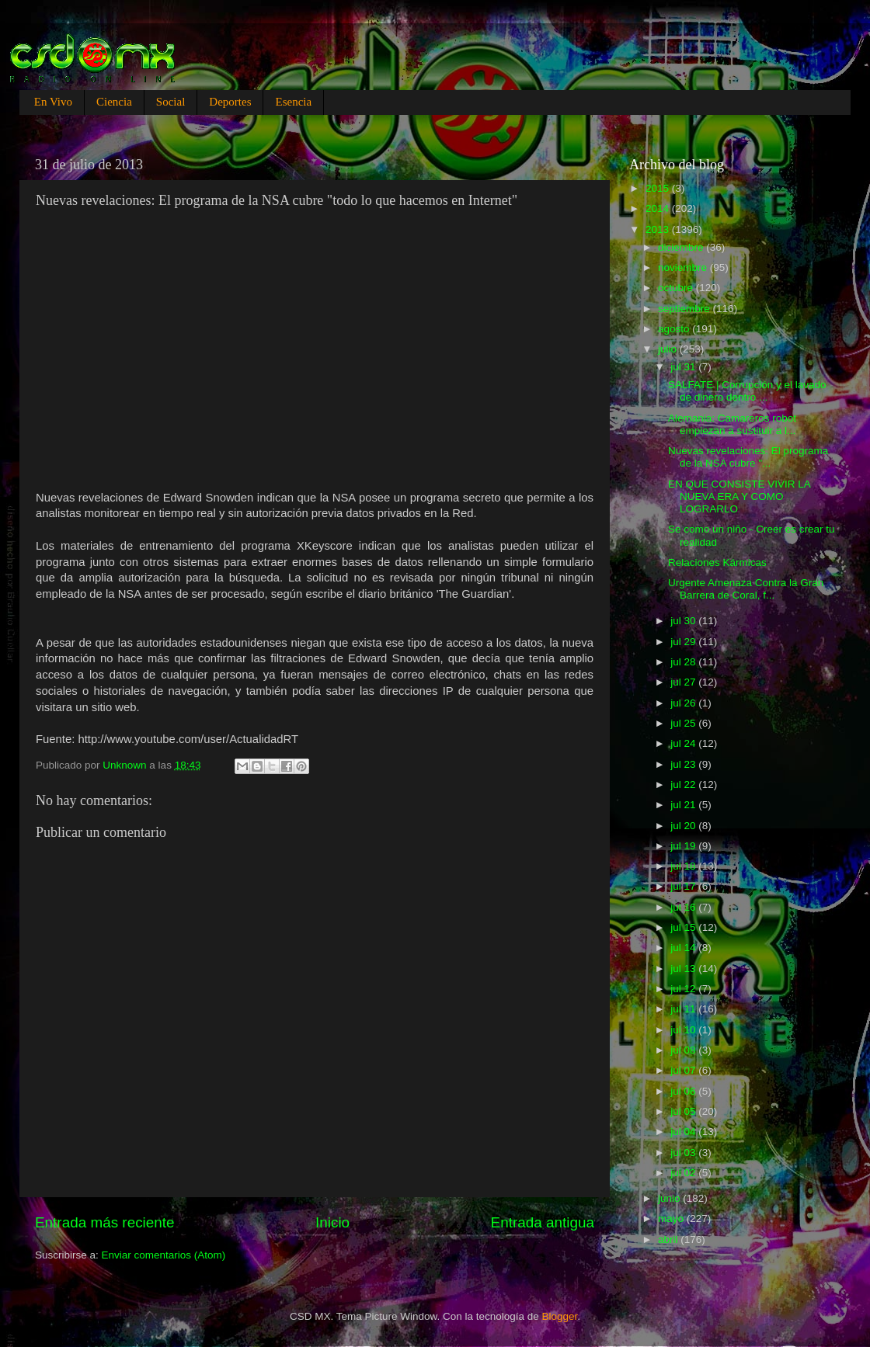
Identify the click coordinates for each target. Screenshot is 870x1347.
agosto (675, 329)
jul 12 (684, 989)
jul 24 (684, 743)
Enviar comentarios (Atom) (164, 1255)
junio (670, 1198)
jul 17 (684, 886)
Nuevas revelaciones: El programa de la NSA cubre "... (748, 457)
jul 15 (684, 927)
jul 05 (684, 1111)
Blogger (560, 1316)
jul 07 (684, 1070)
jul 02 (684, 1173)
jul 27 (684, 682)
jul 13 (684, 968)
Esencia (293, 101)
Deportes (230, 101)
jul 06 (684, 1091)
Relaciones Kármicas (717, 562)
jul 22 (684, 784)
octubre (677, 287)
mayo (672, 1218)
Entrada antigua (542, 1222)
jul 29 (684, 641)
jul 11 (684, 1009)
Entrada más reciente (105, 1222)
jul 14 (684, 947)
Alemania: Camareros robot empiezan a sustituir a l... (732, 424)
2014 (659, 208)
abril (669, 1239)
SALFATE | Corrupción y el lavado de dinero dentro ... (747, 391)
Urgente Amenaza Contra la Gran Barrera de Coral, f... (745, 589)
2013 (659, 229)
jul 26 (684, 703)
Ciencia (114, 101)
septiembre (685, 308)
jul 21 (684, 805)
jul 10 (684, 1030)
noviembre (684, 267)
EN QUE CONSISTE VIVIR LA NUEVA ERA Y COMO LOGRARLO (739, 496)
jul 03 (684, 1152)
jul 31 (684, 367)
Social (171, 101)
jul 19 (684, 846)
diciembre (682, 247)
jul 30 (684, 621)
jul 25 (684, 723)
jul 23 (684, 764)
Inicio (332, 1222)
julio (669, 349)
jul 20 (684, 825)
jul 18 (684, 866)
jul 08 (684, 1050)
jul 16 (684, 907)
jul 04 (684, 1131)
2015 (659, 188)
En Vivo (53, 101)
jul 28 (684, 662)
